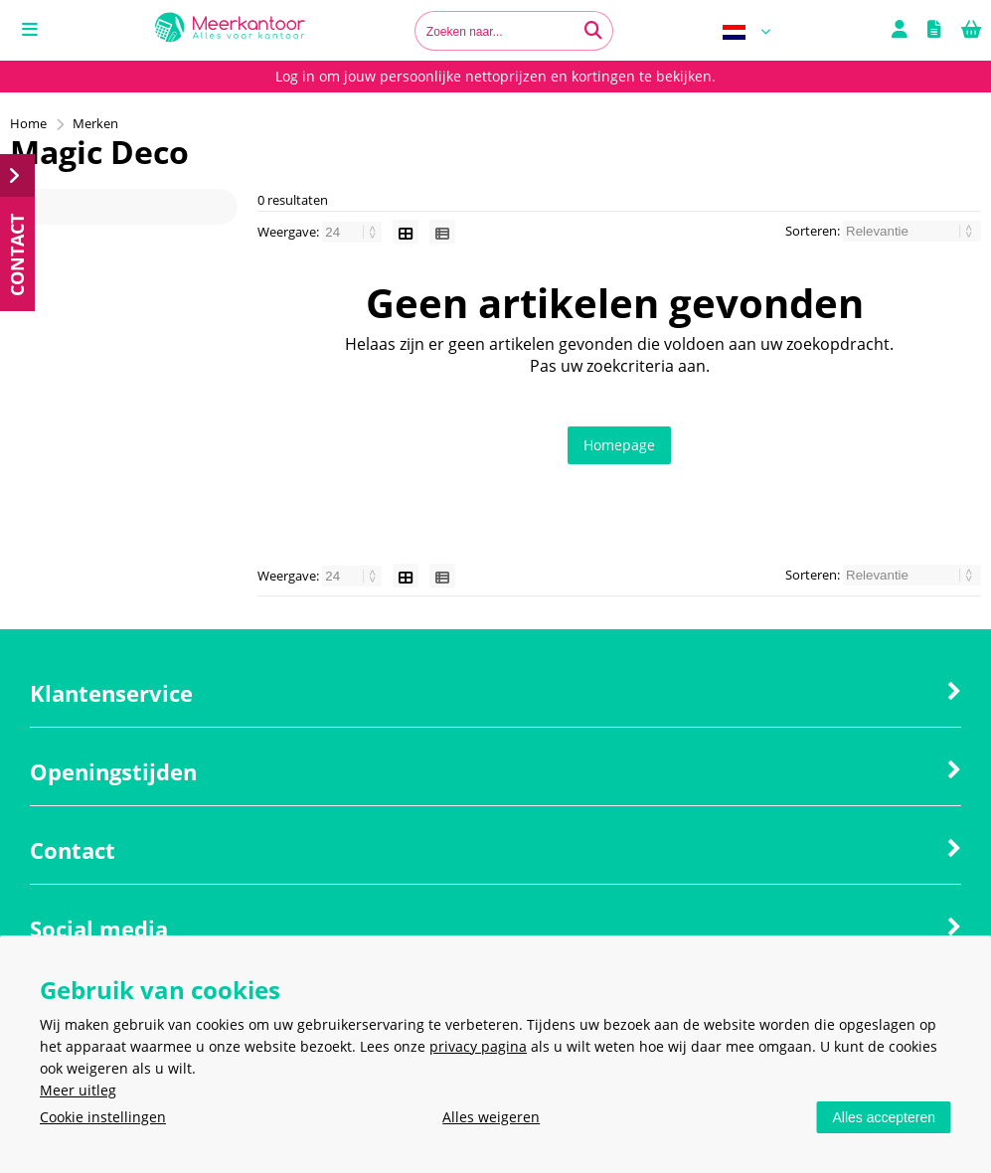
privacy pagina (478, 1046)
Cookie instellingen (103, 1116)
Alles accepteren (883, 1117)
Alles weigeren (491, 1116)
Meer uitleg (78, 1090)
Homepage (619, 444)
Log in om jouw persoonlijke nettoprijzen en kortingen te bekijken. (495, 76)
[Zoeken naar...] (593, 31)
